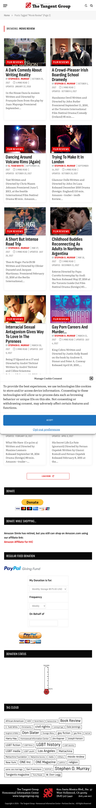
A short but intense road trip (22, 241)
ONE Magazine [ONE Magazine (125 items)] (46, 762)
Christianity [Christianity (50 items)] (26, 727)
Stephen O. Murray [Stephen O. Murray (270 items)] (72, 768)
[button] (91, 378)
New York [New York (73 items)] (11, 762)
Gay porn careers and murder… (70, 329)
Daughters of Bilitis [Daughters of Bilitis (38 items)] (12, 733)
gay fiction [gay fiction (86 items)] (64, 733)
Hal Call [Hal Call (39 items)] (87, 733)
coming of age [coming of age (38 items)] (58, 727)
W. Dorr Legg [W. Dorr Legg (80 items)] (53, 774)
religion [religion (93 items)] (73, 762)
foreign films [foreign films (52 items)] (48, 733)
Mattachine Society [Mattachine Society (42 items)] (38, 757)
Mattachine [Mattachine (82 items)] (65, 751)
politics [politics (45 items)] (62, 762)
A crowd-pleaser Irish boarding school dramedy (70, 75)
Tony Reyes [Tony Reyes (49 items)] (37, 775)
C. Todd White (16, 165)
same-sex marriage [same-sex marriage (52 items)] (14, 769)
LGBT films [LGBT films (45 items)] (28, 745)
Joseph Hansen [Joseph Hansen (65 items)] (75, 738)
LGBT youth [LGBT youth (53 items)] (29, 751)
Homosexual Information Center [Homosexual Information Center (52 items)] (34, 738)
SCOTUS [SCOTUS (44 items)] (48, 769)
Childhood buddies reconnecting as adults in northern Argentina (67, 246)
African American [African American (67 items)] (15, 721)
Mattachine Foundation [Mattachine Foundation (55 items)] (16, 757)
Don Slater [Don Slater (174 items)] (30, 732)
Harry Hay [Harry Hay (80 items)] (11, 738)
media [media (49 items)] (51, 757)
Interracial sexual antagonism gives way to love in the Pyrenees (25, 334)
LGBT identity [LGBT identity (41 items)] (69, 745)
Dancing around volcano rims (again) (23, 159)
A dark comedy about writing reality (24, 72)
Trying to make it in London (68, 159)
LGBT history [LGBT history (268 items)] (48, 744)
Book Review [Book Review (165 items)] (70, 720)
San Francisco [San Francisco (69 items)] (33, 769)
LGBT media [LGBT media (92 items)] (13, 751)
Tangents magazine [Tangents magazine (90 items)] (17, 775)
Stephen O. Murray (19, 78)
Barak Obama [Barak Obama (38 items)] (39, 721)
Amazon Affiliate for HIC (18, 542)
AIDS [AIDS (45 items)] (29, 721)
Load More (48, 476)
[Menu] (5, 5)
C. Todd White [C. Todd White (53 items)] (12, 727)
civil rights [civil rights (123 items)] (42, 727)
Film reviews (15, 62)
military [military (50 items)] (60, 757)
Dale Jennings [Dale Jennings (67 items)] (74, 727)
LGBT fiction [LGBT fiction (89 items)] (13, 745)
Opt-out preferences (46, 429)
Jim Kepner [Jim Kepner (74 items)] (58, 738)
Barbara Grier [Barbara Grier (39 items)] (52, 721)
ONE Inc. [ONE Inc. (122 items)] (26, 762)
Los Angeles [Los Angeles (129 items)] (46, 751)
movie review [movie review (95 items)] (76, 757)
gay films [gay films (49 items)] (77, 733)
